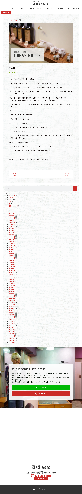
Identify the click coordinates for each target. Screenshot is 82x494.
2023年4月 (12, 290)
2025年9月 (12, 229)
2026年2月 (12, 218)
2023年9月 (12, 279)
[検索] (75, 189)
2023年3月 (12, 292)
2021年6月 (12, 336)
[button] (6, 12)
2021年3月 (12, 342)
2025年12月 (12, 222)
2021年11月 (12, 326)
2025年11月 (12, 224)
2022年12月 (12, 298)
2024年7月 (12, 258)
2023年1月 (12, 296)
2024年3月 (12, 267)
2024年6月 (12, 260)
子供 (10, 200)
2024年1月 (12, 271)
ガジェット (12, 196)
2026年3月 (12, 216)
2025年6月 (12, 235)
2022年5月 (12, 313)
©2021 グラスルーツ (41, 489)
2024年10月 (12, 252)
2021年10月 (12, 328)
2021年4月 (12, 340)
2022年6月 (12, 311)
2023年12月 (12, 273)
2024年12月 (12, 248)
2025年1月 (12, 245)
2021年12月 (12, 323)
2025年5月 (12, 237)
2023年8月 (12, 281)
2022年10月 (12, 302)
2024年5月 (12, 262)
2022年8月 (12, 307)
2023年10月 (12, 277)
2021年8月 (12, 332)
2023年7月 (12, 283)
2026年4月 (12, 214)
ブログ (15, 20)
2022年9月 (12, 304)
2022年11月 (12, 300)
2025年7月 (12, 233)
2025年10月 (12, 227)
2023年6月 (12, 286)
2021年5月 (12, 338)
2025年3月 (12, 241)
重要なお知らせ (13, 206)
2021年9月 (12, 330)
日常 (10, 202)
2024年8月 (12, 256)
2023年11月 (12, 275)
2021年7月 (12, 334)
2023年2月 (12, 294)
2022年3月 (12, 317)
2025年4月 (12, 239)
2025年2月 (12, 243)
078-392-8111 (41, 476)
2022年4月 (12, 315)
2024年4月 (12, 264)
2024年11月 (12, 250)
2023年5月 (12, 288)
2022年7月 (12, 309)
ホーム (10, 20)
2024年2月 (12, 269)
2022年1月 (12, 321)
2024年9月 (12, 254)
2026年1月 (12, 220)
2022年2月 (12, 319)
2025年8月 (12, 231)
